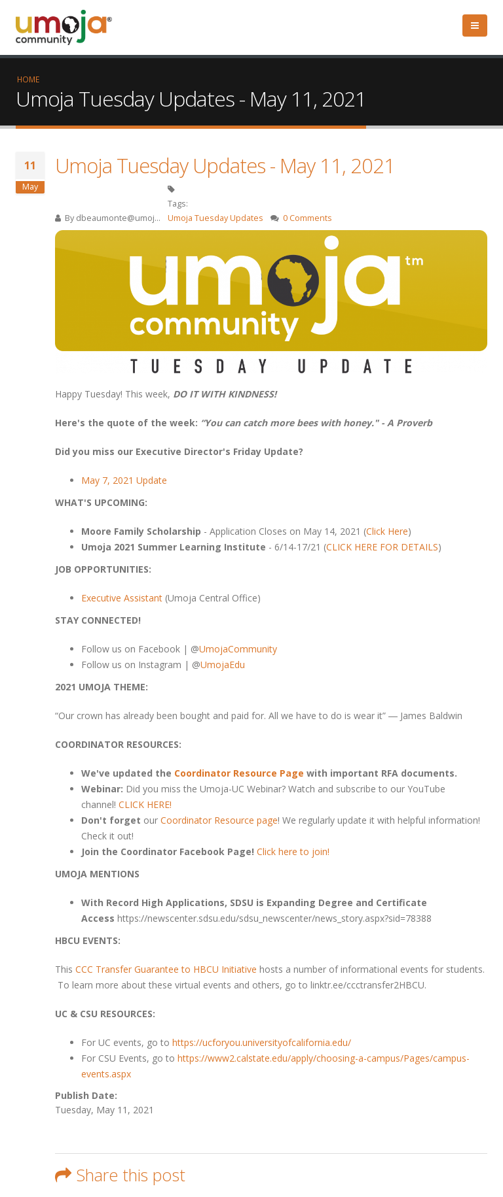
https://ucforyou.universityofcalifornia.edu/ (261, 1042)
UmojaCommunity (238, 649)
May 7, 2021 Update (124, 480)
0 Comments (307, 218)
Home (28, 79)
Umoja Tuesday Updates (215, 218)
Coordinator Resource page (219, 820)
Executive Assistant (121, 598)
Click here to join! (293, 851)
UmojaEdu (222, 664)
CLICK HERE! (145, 804)
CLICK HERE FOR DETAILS (382, 547)
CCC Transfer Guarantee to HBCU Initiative (167, 969)
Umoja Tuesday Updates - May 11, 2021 (225, 165)
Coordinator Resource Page (239, 773)
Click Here (387, 531)
